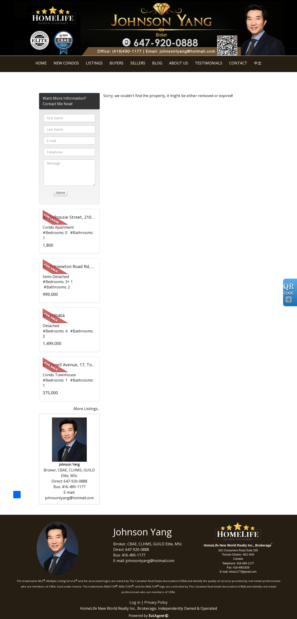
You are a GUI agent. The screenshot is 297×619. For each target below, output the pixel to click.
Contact (238, 63)
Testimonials (208, 63)
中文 (257, 63)
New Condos (66, 63)
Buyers (116, 63)
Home (41, 63)
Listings (94, 63)
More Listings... (87, 408)
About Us (178, 63)
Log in (134, 602)
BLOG (157, 63)
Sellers (137, 63)
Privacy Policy (156, 602)
